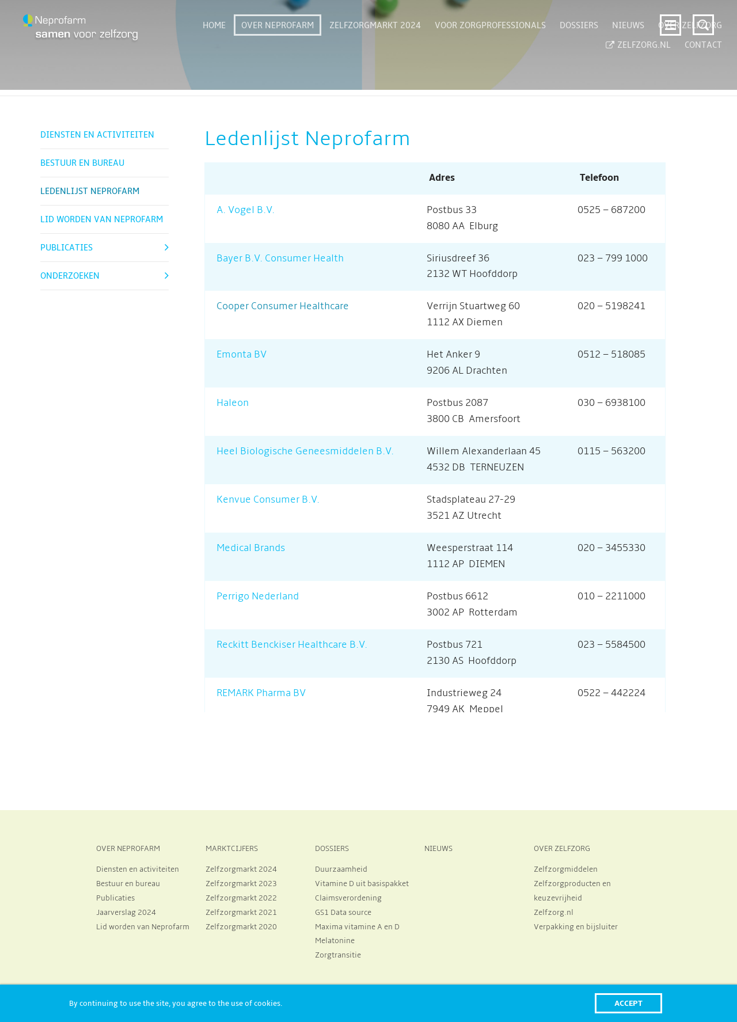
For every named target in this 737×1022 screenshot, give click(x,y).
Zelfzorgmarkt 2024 (241, 869)
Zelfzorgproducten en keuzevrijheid (572, 891)
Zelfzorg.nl (553, 912)
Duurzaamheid (341, 869)
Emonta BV (241, 354)
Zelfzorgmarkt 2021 (241, 912)
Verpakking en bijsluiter (576, 927)
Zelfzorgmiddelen (566, 869)
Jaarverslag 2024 (126, 912)
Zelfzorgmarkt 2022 (241, 898)
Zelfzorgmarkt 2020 (241, 927)
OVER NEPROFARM (128, 848)
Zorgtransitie (338, 955)
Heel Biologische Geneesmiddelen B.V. (305, 451)
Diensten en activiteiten (97, 135)
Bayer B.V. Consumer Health (280, 258)
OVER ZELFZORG (562, 848)
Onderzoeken (70, 276)
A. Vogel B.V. (245, 210)
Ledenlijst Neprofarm (89, 191)
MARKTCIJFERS (232, 848)
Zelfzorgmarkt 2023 (241, 883)
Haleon (232, 403)
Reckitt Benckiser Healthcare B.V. (291, 645)
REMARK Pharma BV (261, 693)
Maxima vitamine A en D (357, 927)
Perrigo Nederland (257, 596)
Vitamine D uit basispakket (362, 883)
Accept (628, 1003)
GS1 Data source (343, 912)
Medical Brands (250, 548)
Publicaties (66, 247)
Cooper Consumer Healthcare (283, 306)
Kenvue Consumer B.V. (268, 500)
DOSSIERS (332, 848)
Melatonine (335, 940)
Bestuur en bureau (82, 163)
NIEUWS (438, 848)
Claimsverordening (348, 898)
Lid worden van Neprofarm (101, 219)
